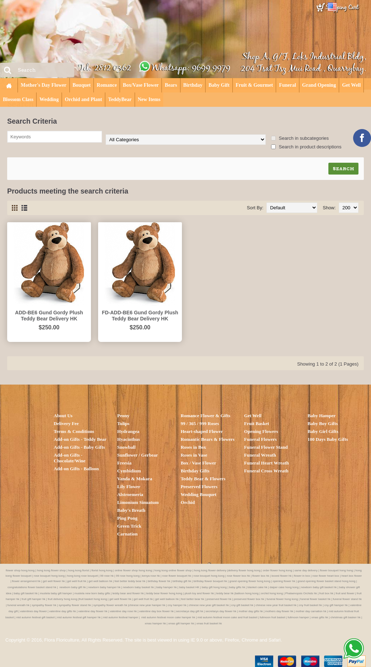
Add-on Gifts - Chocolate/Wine (70, 457)
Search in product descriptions (306, 146)
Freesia (124, 463)
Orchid (187, 502)
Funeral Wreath (260, 455)
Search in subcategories (300, 138)
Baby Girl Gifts (323, 431)
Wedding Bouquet (198, 494)
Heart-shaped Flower (201, 431)
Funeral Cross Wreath (266, 470)
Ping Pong (127, 518)
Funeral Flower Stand (266, 447)
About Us (63, 415)
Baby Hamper (322, 415)
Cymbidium (129, 470)
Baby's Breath (131, 510)
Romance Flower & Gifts (205, 415)
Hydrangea (128, 431)
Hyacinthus (128, 439)
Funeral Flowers (260, 439)
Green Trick (129, 526)
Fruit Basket (256, 423)
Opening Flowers (261, 431)
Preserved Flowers (198, 486)
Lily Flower (128, 486)
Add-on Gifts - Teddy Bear (80, 439)
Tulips (123, 423)
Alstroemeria (130, 494)
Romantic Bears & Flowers (207, 439)
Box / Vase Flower (198, 463)
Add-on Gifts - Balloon (76, 468)
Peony (123, 415)
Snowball (126, 447)
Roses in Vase (193, 455)
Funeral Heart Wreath (266, 463)
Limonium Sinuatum (138, 502)
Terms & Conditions (74, 431)
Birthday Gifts (194, 470)
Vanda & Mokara (134, 478)
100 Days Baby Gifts (328, 439)
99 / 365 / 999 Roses (199, 423)
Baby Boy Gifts (323, 423)
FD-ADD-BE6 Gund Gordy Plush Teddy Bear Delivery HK (140, 315)
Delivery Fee (66, 423)
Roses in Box (193, 447)
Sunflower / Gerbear (137, 455)
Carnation (127, 534)
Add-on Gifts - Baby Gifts (79, 447)
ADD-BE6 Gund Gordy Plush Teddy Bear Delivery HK (49, 315)
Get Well (253, 415)
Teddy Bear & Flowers (202, 478)
